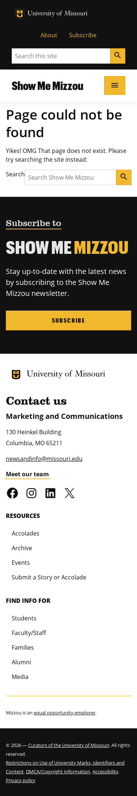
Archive (22, 548)
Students (24, 618)
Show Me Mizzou (47, 85)
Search (15, 174)
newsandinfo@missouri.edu (44, 459)
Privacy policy (20, 780)
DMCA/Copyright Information (58, 771)
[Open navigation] (114, 85)
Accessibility (105, 771)
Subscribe (82, 35)
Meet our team (27, 474)
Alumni (21, 662)
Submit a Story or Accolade (49, 577)
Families (23, 647)
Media (20, 677)
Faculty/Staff (29, 633)
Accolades (25, 533)
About (49, 35)
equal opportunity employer (64, 712)
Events (21, 563)
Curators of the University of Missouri (68, 745)
